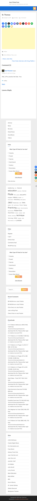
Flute (12, 55)
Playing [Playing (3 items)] (25, 205)
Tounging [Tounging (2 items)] (19, 218)
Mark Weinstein (12, 473)
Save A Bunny (12, 482)
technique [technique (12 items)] (20, 215)
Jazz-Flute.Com (14, 2)
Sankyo (11, 165)
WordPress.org (12, 245)
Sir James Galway (13, 485)
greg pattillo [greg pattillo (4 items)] (23, 194)
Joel (9, 310)
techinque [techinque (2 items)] (14, 215)
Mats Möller (11, 476)
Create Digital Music (13, 443)
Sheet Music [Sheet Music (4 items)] (11, 213)
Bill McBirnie (11, 301)
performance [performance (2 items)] (16, 205)
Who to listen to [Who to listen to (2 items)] (11, 220)
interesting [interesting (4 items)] (17, 199)
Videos (5, 51)
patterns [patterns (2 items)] (9, 205)
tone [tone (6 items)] (15, 218)
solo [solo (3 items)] (24, 212)
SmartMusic (11, 135)
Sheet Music (11, 132)
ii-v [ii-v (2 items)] (22, 197)
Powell (11, 156)
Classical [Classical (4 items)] (19, 188)
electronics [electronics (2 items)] (19, 191)
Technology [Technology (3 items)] (10, 218)
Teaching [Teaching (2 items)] (9, 215)
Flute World (11, 449)
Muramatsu (12, 168)
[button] (3, 23)
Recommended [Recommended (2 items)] (11, 210)
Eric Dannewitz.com (13, 446)
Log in (9, 236)
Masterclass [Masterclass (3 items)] (16, 202)
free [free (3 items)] (15, 194)
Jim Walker (11, 464)
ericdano (16, 17)
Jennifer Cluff (11, 461)
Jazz (15, 55)
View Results (18, 177)
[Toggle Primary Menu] (34, 8)
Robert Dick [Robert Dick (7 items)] (18, 210)
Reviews (10, 129)
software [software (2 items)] (20, 212)
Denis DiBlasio (7, 55)
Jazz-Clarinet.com (13, 455)
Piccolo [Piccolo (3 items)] (21, 205)
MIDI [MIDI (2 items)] (20, 202)
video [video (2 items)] (23, 218)
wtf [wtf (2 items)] (15, 220)
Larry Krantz (11, 470)
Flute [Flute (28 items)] (10, 194)
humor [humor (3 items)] (19, 197)
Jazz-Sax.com (12, 458)
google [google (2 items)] (17, 194)
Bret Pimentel (9, 71)
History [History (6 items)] (15, 197)
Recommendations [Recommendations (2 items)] (24, 208)
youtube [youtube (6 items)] (18, 220)
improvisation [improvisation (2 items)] (10, 199)
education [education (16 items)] (12, 190)
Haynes (11, 159)
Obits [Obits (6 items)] (23, 202)
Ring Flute (15, 310)
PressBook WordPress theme (21, 499)
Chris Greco (11, 307)
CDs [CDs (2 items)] (15, 188)
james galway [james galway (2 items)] (23, 199)
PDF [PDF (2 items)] (12, 205)
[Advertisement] (18, 38)
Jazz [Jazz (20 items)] (10, 202)
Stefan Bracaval (12, 488)
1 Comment (23, 18)
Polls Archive (11, 181)
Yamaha (11, 153)
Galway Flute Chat (13, 452)
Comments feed (12, 242)
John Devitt (11, 467)
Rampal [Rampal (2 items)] (18, 208)
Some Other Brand (14, 171)
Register (10, 233)
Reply (3, 84)
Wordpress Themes (13, 491)
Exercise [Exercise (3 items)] (24, 191)
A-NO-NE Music (12, 440)
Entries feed (11, 239)
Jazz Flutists (20, 301)
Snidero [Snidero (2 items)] (16, 212)
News (9, 126)
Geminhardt (12, 162)
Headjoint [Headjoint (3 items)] (10, 197)
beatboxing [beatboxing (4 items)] (11, 188)
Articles (10, 123)
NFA (9, 479)
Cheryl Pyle (11, 313)
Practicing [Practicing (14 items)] (12, 208)
